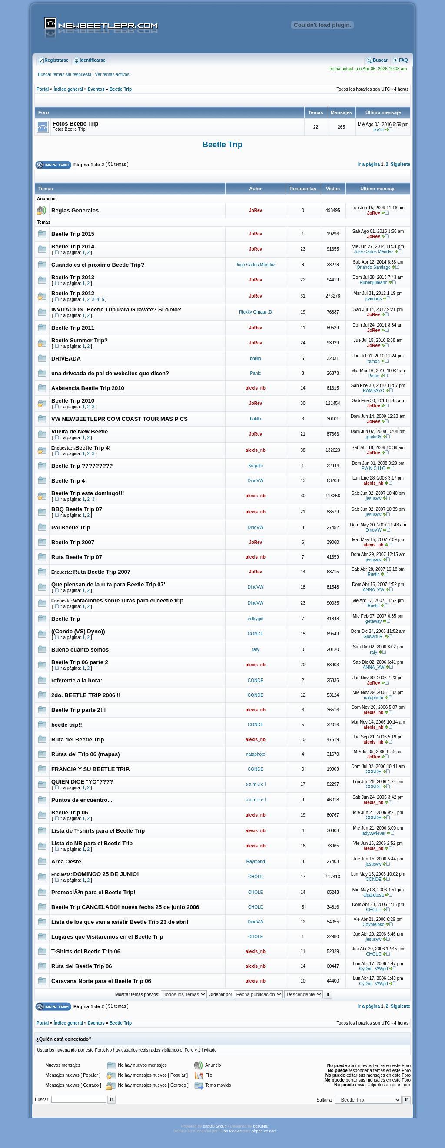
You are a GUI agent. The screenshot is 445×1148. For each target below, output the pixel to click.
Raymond (255, 861)
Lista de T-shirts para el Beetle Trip (98, 830)
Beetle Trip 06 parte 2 (79, 662)
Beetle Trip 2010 (72, 400)
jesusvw (374, 498)
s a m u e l (256, 784)
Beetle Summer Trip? (79, 340)
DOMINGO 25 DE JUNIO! (106, 874)
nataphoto (373, 697)
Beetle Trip (121, 89)
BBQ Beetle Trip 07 (76, 509)
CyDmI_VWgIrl (373, 968)
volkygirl (255, 618)
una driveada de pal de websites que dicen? (110, 373)
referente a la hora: (76, 680)
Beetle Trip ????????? (82, 466)
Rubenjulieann (374, 282)
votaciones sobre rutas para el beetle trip (128, 600)
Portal (43, 89)
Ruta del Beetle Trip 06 (81, 966)
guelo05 (374, 436)
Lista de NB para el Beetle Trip (92, 843)
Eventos (96, 89)
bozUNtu (260, 1126)
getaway (373, 621)
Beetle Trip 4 (68, 480)
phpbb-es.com (264, 1131)
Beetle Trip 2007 (72, 542)
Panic (255, 373)
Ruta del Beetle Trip (77, 739)
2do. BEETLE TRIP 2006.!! (85, 695)
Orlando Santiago (374, 267)
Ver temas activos (112, 74)
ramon (373, 361)
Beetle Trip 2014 (72, 246)
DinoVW (256, 480)
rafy (255, 649)
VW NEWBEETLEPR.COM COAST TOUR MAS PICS (119, 419)
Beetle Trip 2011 (72, 327)
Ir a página (369, 164)
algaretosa (373, 895)
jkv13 (379, 129)
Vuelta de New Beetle (79, 431)
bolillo (255, 358)
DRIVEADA (66, 358)
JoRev (255, 210)
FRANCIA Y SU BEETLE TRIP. (90, 769)
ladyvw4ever (374, 833)
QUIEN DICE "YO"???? (82, 781)
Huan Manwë (230, 1131)
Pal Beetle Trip (70, 527)
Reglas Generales (75, 210)
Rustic (374, 574)
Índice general (68, 89)
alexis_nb (256, 388)
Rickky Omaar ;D (255, 312)
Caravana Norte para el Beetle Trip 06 (101, 981)
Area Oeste (66, 861)
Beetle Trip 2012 (72, 293)
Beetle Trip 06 (69, 812)
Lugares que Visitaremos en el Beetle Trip (107, 936)
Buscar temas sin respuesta (64, 74)
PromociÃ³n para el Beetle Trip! (93, 892)
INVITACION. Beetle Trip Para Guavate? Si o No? (116, 309)
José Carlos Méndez (373, 251)
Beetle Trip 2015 (72, 234)
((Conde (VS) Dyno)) (78, 631)
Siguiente (400, 164)
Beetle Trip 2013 (72, 277)
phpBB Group (215, 1126)
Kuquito (255, 465)
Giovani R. (373, 636)
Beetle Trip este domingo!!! (87, 493)
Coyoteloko (374, 924)
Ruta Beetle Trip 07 (76, 557)
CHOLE (255, 876)
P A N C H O (373, 468)
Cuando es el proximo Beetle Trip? (97, 264)
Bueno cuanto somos (80, 649)
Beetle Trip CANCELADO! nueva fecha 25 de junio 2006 (125, 907)
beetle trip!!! (67, 724)
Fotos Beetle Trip (75, 123)
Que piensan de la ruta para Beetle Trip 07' (108, 584)
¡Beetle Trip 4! (92, 447)
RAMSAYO (373, 390)
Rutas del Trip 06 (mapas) (85, 754)
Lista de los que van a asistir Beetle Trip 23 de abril (119, 922)
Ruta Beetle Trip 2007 (102, 572)
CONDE (255, 634)
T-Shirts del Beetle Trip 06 (85, 951)
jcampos (373, 298)
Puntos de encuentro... (81, 800)
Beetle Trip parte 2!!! (78, 710)
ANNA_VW (373, 589)
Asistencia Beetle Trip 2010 (87, 388)
